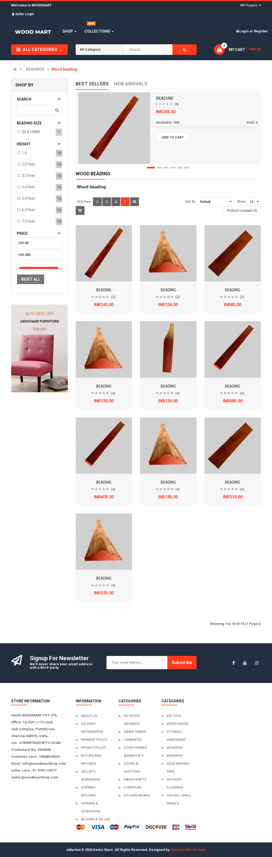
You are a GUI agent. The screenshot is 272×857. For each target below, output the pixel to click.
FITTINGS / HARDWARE (176, 736)
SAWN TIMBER (135, 732)
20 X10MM (31, 132)
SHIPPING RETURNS (88, 791)
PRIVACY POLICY (93, 748)
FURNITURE (133, 787)
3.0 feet (28, 175)
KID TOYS (174, 716)
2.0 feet (28, 164)
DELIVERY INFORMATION (92, 728)
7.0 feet (28, 221)
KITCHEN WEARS (137, 795)
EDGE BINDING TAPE (178, 767)
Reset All (30, 279)
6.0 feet (28, 210)
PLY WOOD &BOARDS (132, 720)
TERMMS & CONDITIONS (91, 807)
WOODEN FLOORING (175, 783)
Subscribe (182, 662)
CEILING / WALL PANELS (179, 799)
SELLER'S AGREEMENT (91, 775)
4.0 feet (28, 187)
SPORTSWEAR (178, 724)
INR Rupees (250, 5)
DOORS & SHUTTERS (132, 767)
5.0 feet (28, 198)
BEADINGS (35, 69)
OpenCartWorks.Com (188, 850)
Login (244, 31)
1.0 (24, 153)
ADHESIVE (175, 748)
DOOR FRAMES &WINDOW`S (135, 752)
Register (261, 31)
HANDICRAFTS (135, 779)
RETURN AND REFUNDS (91, 759)
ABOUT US (89, 716)
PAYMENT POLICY (94, 740)
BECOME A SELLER (95, 819)
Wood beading (64, 69)
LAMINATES (133, 740)
